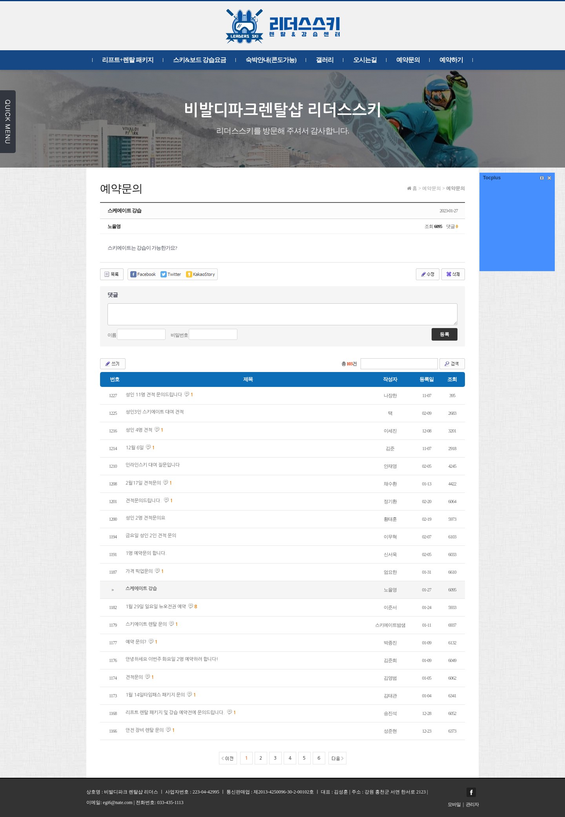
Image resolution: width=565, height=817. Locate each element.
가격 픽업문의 (139, 571)
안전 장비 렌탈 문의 (145, 730)
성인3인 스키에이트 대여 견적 (155, 412)
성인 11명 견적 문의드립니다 (154, 394)
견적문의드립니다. (144, 500)
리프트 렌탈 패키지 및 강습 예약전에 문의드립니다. (175, 712)
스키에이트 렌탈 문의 (146, 624)
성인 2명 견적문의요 (145, 518)
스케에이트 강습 (141, 588)
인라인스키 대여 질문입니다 (153, 465)
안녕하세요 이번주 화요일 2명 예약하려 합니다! (172, 659)
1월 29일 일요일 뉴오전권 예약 (156, 606)
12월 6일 (135, 447)
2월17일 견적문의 (143, 483)
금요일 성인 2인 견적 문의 (151, 535)
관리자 (472, 804)
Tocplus (492, 178)
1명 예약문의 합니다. (146, 553)
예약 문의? (136, 642)
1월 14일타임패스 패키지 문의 (155, 695)
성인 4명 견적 (139, 430)
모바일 (454, 804)
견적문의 (134, 677)
